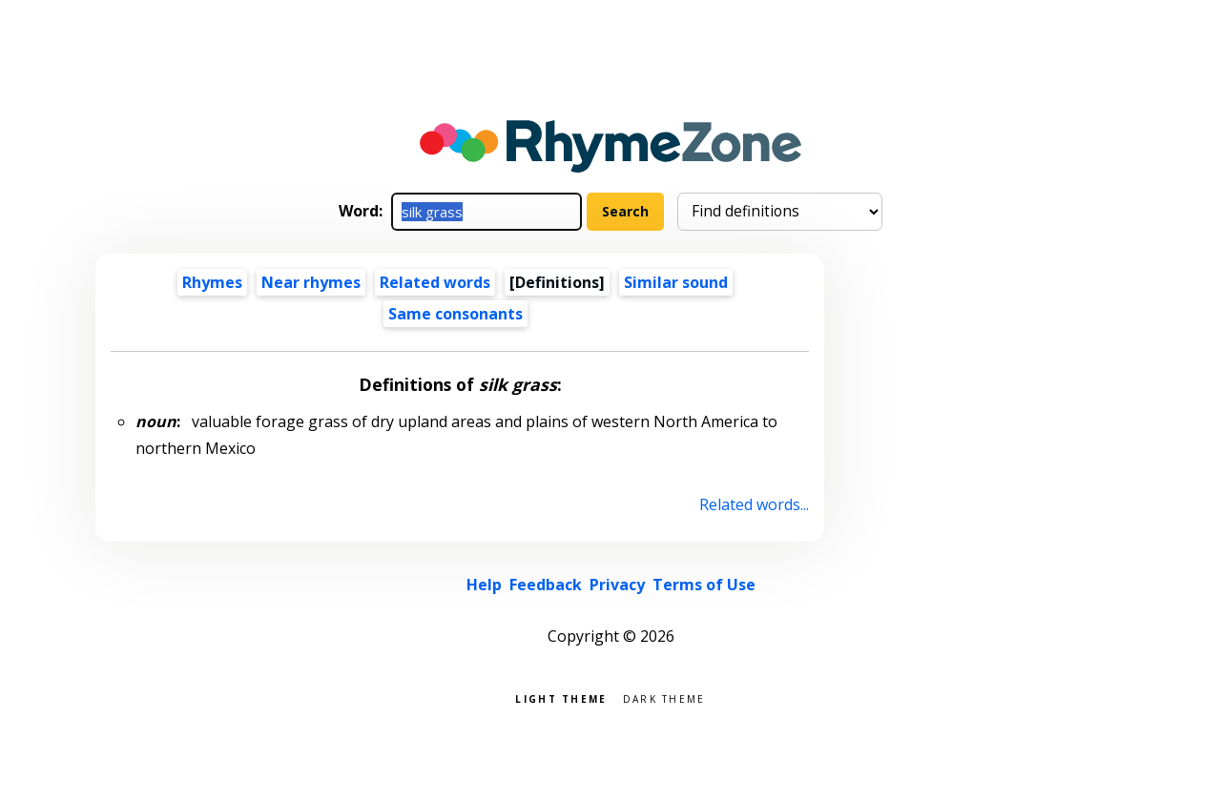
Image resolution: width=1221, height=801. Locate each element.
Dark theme (664, 697)
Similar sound (676, 282)
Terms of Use (703, 584)
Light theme (561, 697)
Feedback (545, 584)
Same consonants (455, 313)
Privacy (617, 584)
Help (484, 584)
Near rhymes (311, 282)
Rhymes (212, 282)
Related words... (754, 504)
